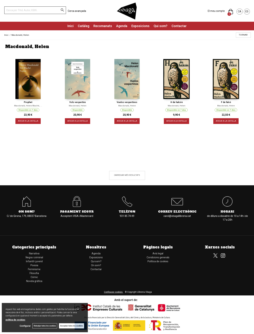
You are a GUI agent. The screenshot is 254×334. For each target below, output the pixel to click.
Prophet (28, 102)
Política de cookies (158, 261)
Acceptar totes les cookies (71, 326)
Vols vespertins (77, 102)
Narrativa (34, 253)
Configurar (25, 326)
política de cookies (15, 320)
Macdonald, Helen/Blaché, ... (28, 106)
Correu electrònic (177, 211)
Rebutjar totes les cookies (45, 326)
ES (246, 11)
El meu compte (216, 11)
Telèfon (127, 211)
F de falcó (226, 102)
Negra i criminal (34, 257)
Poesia (34, 265)
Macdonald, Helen (77, 106)
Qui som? (160, 26)
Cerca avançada (77, 11)
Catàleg (83, 26)
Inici (70, 26)
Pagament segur (77, 211)
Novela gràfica (34, 281)
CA (239, 11)
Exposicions (140, 26)
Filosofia (34, 273)
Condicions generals (158, 257)
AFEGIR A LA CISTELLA (28, 121)
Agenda (121, 26)
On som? (26, 211)
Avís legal (158, 253)
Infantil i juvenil (34, 261)
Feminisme (34, 269)
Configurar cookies (113, 292)
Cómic (34, 277)
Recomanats (102, 26)
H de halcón (176, 102)
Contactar (179, 26)
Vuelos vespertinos (127, 102)
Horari (227, 211)
